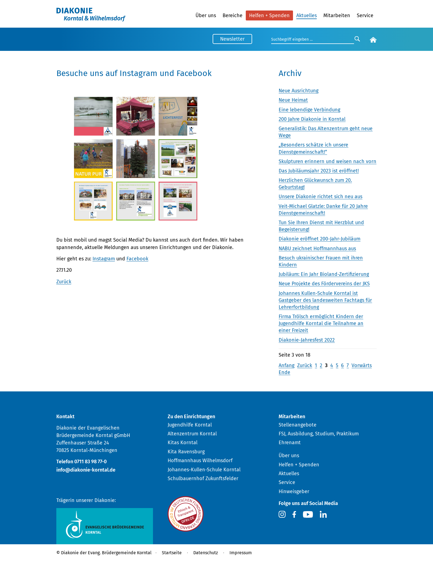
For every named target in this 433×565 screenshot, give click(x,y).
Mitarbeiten (336, 15)
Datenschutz (205, 552)
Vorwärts (362, 365)
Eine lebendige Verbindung (309, 110)
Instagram (104, 259)
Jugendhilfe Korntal (190, 425)
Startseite (172, 552)
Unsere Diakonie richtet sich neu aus (320, 196)
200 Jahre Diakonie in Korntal (312, 119)
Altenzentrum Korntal (192, 434)
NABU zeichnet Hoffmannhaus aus (317, 248)
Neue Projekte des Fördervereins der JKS (324, 284)
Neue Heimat (293, 100)
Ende (284, 372)
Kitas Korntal (182, 443)
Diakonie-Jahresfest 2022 (307, 340)
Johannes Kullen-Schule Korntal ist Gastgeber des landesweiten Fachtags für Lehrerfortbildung (325, 300)
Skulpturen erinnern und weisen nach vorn (327, 161)
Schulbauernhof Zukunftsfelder (203, 478)
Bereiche (232, 15)
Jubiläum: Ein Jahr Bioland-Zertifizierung (324, 274)
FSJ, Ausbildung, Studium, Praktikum (319, 434)
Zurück (63, 282)
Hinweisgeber (294, 491)
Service (365, 15)
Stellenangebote (297, 425)
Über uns (206, 15)
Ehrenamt (290, 443)
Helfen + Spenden (269, 15)
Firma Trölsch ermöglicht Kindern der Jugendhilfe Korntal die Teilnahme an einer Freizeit (321, 323)
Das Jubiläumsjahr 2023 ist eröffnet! (319, 171)
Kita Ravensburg (186, 452)
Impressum (240, 552)
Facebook (137, 259)
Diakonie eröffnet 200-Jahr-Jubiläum (319, 239)
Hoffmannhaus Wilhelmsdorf (200, 460)
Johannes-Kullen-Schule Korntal (204, 470)
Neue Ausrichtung (298, 91)
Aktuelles (306, 15)
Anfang (286, 365)
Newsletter (232, 39)
